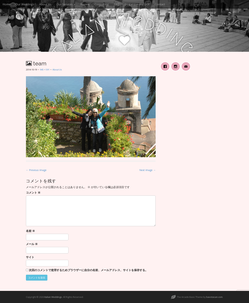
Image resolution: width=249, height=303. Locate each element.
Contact (160, 4)
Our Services (66, 4)
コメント (33, 192)
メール (32, 244)
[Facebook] (166, 66)
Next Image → (147, 170)
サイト (30, 257)
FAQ (116, 4)
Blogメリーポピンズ (137, 4)
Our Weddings (25, 4)
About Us (45, 4)
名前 (30, 231)
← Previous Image (36, 170)
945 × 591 (44, 69)
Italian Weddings (53, 297)
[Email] (187, 66)
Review (84, 4)
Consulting (102, 4)
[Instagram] (176, 66)
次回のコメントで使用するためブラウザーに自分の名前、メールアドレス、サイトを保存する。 (88, 270)
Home (6, 4)
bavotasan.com (214, 297)
